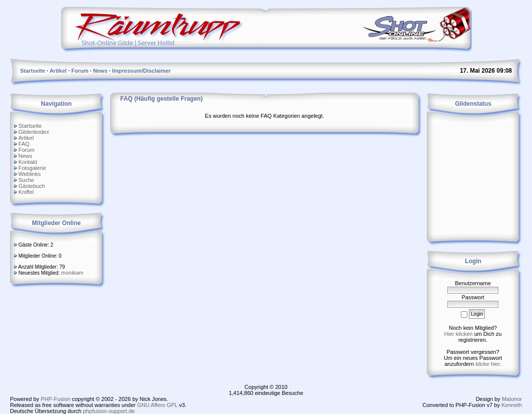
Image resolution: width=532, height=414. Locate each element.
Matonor (512, 399)
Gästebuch (32, 186)
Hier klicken (458, 334)
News (26, 156)
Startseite (30, 126)
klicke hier (487, 364)
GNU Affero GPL (157, 405)
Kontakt (28, 162)
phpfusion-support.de (109, 411)
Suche (26, 180)
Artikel (26, 138)
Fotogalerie (32, 168)
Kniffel (26, 192)
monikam (72, 273)
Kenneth (511, 405)
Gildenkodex (34, 132)
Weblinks (30, 174)
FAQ (24, 144)
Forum (27, 150)
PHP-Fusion (55, 399)
